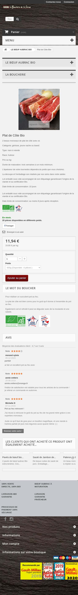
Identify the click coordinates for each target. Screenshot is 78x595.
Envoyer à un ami (15, 232)
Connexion (69, 2)
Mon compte (10, 543)
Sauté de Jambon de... (44, 457)
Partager (9, 226)
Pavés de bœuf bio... (13, 457)
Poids (8, 263)
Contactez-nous (53, 2)
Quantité (9, 254)
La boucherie (15, 74)
